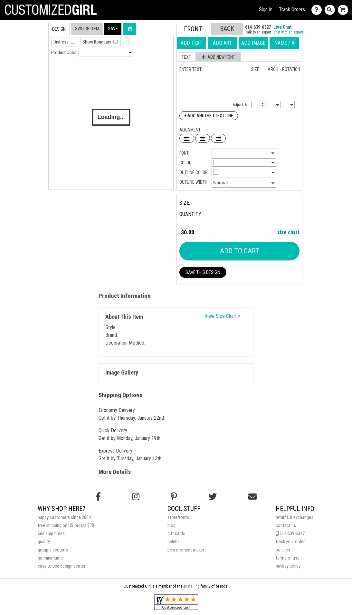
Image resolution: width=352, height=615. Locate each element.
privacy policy (288, 566)
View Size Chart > (222, 316)
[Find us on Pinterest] (174, 497)
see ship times (51, 533)
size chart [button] (288, 232)
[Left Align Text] (186, 138)
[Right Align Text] (218, 138)
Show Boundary (97, 41)
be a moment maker (185, 550)
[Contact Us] (318, 10)
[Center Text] (202, 138)
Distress (61, 41)
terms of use (288, 558)
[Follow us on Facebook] (98, 497)
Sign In (265, 9)
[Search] (331, 10)
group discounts (53, 550)
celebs (173, 541)
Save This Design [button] (203, 272)
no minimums (50, 558)
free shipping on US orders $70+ (67, 525)
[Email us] (252, 497)
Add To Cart (239, 251)
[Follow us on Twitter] (212, 497)
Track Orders (292, 9)
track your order (290, 541)
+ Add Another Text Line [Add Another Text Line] (208, 115)
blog (171, 525)
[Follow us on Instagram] (135, 497)
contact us (286, 525)
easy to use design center (61, 566)
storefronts (178, 517)
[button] (112, 29)
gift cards (176, 533)
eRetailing (191, 586)
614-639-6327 (290, 533)
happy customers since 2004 (64, 517)
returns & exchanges (294, 517)
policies (283, 550)
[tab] (34, 64)
